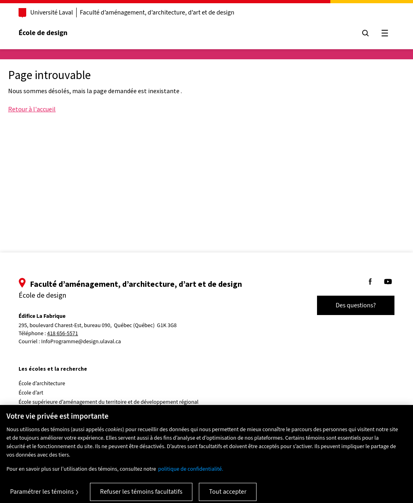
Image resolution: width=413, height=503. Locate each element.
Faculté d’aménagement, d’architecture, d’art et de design (157, 12)
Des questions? (356, 305)
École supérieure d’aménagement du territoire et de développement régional (108, 402)
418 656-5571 (62, 334)
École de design (43, 33)
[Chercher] (365, 33)
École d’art (31, 393)
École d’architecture (42, 384)
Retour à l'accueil (32, 109)
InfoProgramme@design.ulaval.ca (81, 342)
